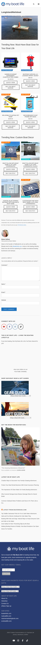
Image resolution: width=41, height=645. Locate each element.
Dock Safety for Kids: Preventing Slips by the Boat (15, 523)
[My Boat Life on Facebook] (9, 326)
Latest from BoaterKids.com (14, 510)
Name (3, 284)
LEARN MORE (21, 470)
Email (3, 292)
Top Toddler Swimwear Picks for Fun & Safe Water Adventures (19, 513)
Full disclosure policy (22, 224)
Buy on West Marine (11, 87)
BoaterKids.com (17, 246)
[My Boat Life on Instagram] (15, 326)
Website (3, 300)
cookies (26, 634)
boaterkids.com (6, 613)
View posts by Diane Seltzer (8, 241)
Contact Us (5, 603)
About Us (4, 598)
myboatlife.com (6, 616)
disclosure (20, 634)
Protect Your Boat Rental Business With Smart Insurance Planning (20, 485)
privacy (15, 634)
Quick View (10, 82)
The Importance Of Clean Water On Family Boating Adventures (19, 489)
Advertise (4, 601)
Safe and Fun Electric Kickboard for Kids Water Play (16, 516)
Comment (4, 265)
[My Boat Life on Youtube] (3, 326)
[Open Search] (33, 4)
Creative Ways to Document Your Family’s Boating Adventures (19, 480)
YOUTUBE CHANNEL (20, 371)
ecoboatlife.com (6, 621)
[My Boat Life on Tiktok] (20, 326)
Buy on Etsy (10, 173)
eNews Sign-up (6, 606)
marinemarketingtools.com (9, 618)
